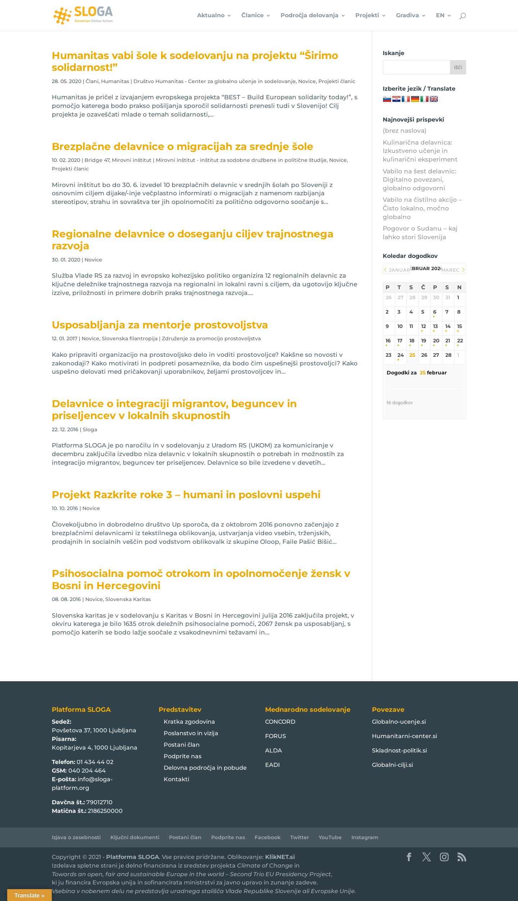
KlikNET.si (280, 857)
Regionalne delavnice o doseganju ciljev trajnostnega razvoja (192, 240)
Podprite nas (182, 756)
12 (423, 326)
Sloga (90, 429)
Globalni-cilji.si (392, 764)
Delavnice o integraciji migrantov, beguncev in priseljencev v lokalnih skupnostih (174, 409)
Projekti (367, 16)
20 (436, 341)
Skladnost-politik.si (399, 750)
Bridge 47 (97, 160)
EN (440, 16)
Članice (252, 16)
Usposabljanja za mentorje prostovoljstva (160, 325)
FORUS (275, 736)
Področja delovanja (309, 16)
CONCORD (280, 721)
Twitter (299, 837)
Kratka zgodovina (189, 721)
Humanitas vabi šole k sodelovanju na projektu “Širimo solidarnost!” (195, 61)
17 (400, 341)
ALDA (273, 750)
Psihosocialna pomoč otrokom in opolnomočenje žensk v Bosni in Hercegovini (201, 579)
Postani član (182, 744)
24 (400, 355)
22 (460, 341)
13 (435, 326)
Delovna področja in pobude (205, 767)
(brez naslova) (405, 130)
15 (459, 326)
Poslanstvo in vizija (191, 733)
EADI (272, 764)
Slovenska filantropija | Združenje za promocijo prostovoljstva (181, 338)
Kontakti (176, 779)
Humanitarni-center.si (404, 736)
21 (447, 341)
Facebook (268, 837)
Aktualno (210, 16)
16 (388, 341)
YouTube (330, 837)
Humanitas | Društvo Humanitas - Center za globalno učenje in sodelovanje (198, 81)
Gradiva (407, 16)
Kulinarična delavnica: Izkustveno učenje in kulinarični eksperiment (420, 151)
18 (411, 341)
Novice (307, 81)
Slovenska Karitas (128, 599)
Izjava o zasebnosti (76, 837)
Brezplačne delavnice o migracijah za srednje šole (182, 146)
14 (448, 326)
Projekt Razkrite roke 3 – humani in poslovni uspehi (186, 494)
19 (423, 341)
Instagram (364, 837)
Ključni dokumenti (134, 837)
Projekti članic (336, 81)
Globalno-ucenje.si (399, 721)
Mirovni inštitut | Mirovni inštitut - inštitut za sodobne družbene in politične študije (219, 160)
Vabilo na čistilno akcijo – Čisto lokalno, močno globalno (422, 208)
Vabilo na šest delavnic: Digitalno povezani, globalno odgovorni (419, 180)
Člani (92, 81)
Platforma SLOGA (132, 857)
